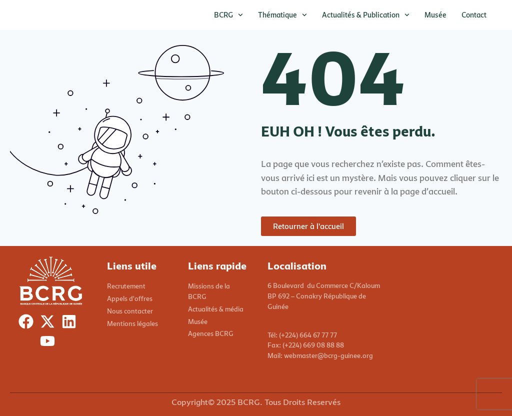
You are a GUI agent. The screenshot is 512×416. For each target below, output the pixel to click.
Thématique (282, 15)
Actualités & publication (366, 15)
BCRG (228, 15)
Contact (474, 14)
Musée (435, 14)
